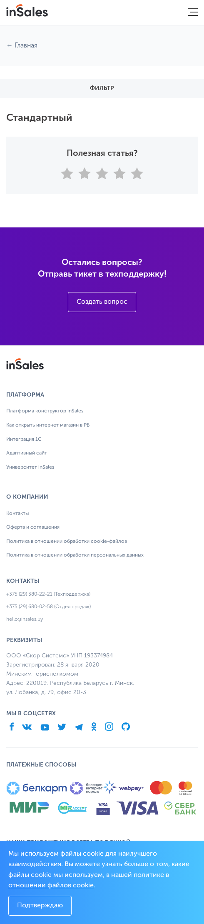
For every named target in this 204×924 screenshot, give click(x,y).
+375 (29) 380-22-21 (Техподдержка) (48, 594)
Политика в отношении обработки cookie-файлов (66, 541)
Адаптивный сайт (26, 453)
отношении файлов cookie (51, 885)
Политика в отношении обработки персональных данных (75, 555)
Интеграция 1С (24, 439)
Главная (26, 45)
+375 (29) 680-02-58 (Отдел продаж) (48, 606)
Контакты (17, 513)
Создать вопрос (102, 302)
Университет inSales (30, 467)
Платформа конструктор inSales (44, 411)
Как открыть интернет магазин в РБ (48, 425)
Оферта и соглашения (33, 527)
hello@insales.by (24, 619)
